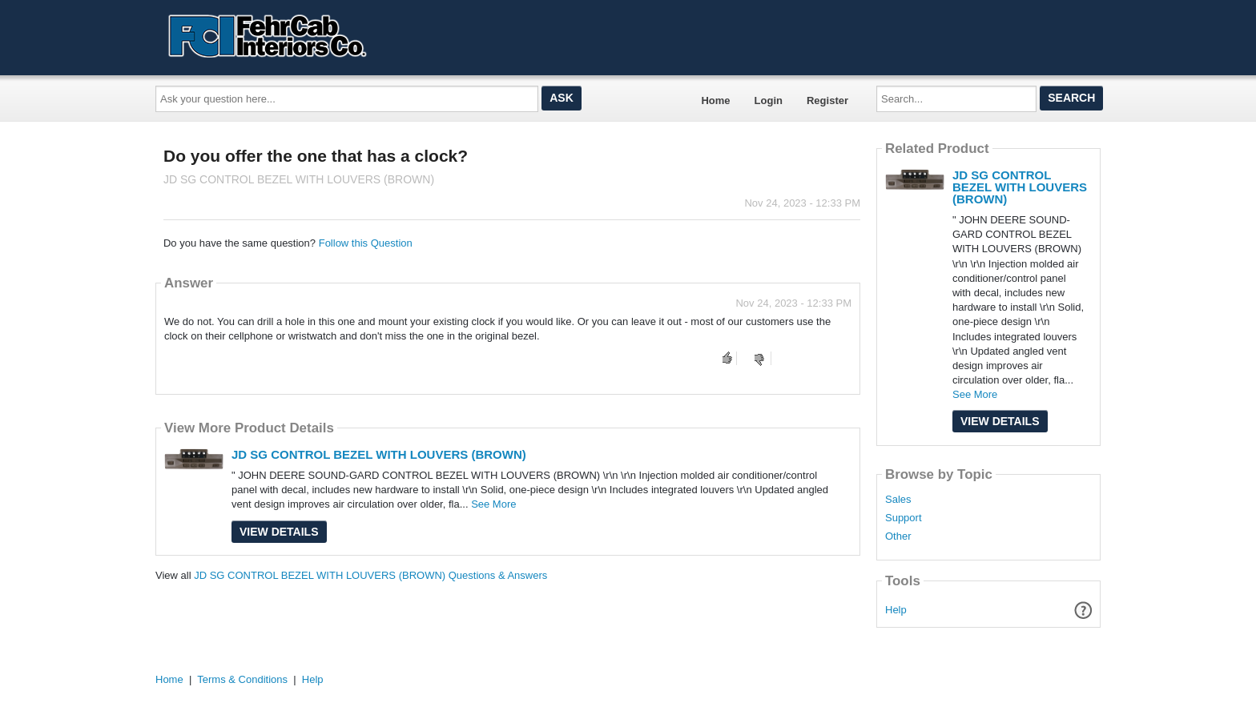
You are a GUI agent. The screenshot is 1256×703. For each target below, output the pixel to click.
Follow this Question (366, 243)
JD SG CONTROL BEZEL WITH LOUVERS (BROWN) (378, 454)
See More (493, 504)
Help (896, 610)
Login (769, 100)
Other (898, 536)
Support (903, 518)
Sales (898, 499)
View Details (279, 531)
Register (827, 100)
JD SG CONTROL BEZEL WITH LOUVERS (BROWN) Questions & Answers (370, 575)
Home (715, 100)
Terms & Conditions (242, 679)
